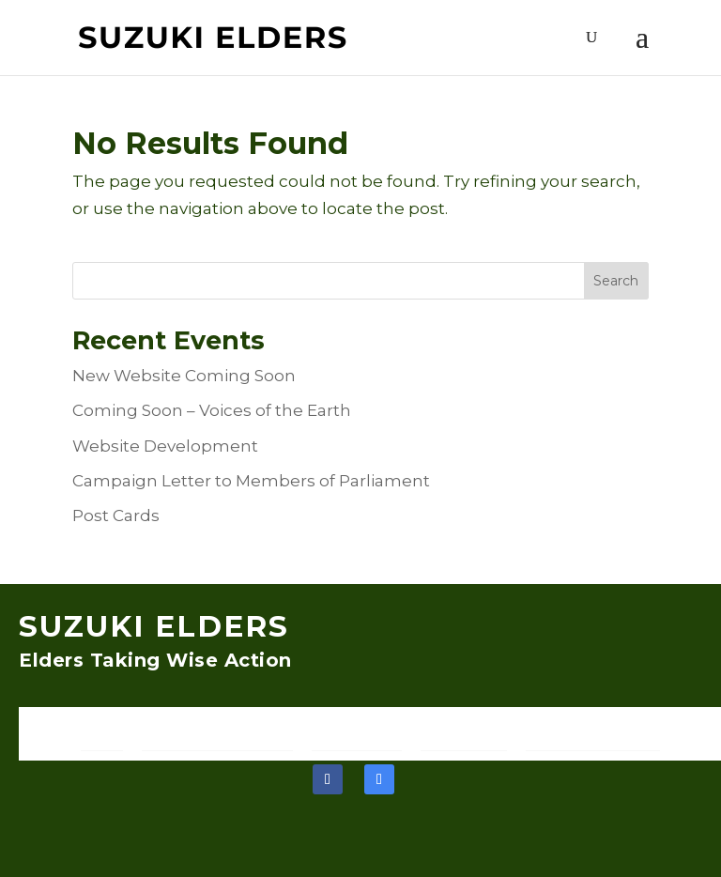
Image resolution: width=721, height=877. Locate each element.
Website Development (165, 446)
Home (101, 733)
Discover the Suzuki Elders (217, 733)
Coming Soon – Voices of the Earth (211, 410)
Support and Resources (592, 733)
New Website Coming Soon (184, 375)
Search (615, 280)
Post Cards (116, 515)
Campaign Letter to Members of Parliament (251, 480)
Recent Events (463, 733)
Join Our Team (356, 733)
